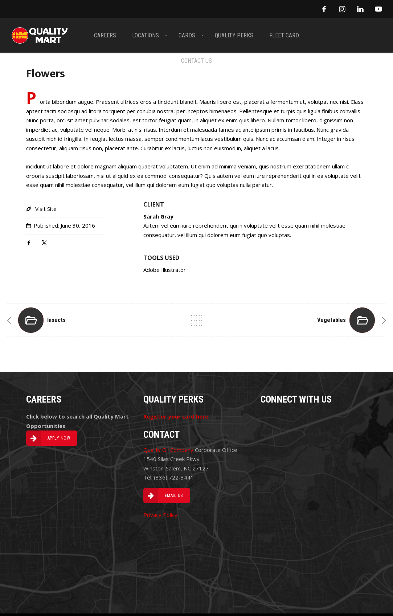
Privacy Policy (160, 514)
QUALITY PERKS (234, 35)
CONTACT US (196, 60)
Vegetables (331, 320)
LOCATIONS (145, 35)
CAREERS (105, 35)
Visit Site (46, 208)
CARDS (187, 35)
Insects (56, 320)
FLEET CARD (284, 35)
